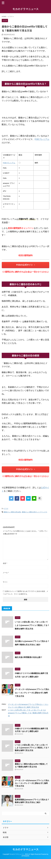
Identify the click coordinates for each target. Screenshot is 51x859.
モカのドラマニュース (25, 9)
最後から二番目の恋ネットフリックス (34, 512)
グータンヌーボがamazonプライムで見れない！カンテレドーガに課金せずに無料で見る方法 (32, 692)
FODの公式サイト (25, 265)
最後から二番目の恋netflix (12, 512)
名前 (5, 563)
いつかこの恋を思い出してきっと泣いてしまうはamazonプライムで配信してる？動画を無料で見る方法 (32, 625)
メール (6, 573)
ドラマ (6, 508)
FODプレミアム (42, 139)
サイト (5, 582)
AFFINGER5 (25, 856)
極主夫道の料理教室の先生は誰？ (28, 657)
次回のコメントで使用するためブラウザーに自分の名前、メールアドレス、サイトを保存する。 (25, 592)
